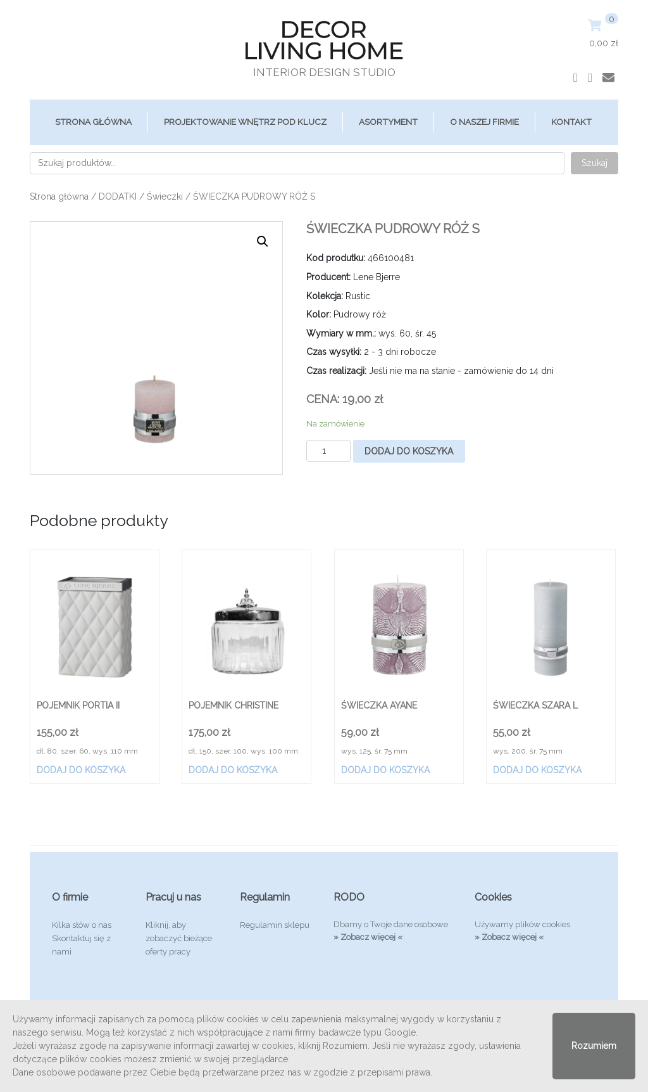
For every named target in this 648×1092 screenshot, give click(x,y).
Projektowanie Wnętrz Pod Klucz (245, 122)
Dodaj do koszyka (408, 451)
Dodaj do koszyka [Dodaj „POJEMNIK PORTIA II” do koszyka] (81, 770)
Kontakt (571, 122)
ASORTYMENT (388, 122)
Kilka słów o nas (81, 925)
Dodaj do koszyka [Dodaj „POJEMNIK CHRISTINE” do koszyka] (233, 770)
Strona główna (93, 122)
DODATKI (118, 196)
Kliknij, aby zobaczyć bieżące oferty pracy (179, 938)
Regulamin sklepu (274, 925)
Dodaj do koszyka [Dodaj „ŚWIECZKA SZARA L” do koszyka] (537, 770)
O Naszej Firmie (484, 122)
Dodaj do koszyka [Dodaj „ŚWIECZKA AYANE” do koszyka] (385, 770)
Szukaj (595, 163)
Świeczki (165, 196)
